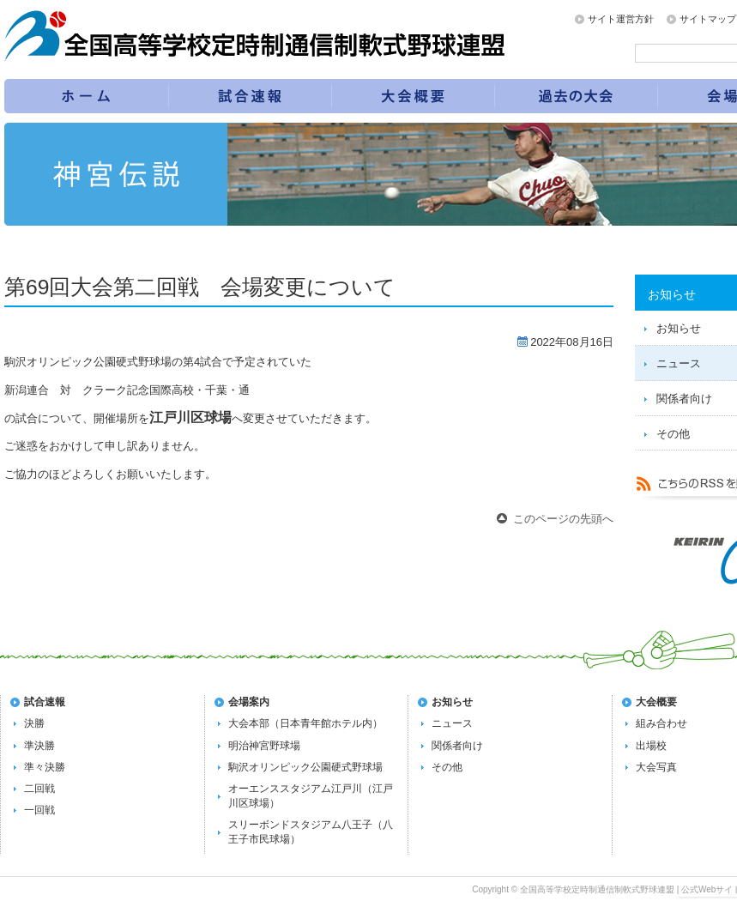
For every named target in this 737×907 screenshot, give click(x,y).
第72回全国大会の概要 (413, 96)
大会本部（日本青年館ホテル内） (305, 723)
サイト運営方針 (621, 19)
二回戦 (39, 789)
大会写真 (656, 767)
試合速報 (250, 96)
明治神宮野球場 (264, 746)
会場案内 (248, 702)
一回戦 (39, 810)
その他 (447, 767)
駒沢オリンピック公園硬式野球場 (305, 767)
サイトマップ (708, 19)
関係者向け (457, 746)
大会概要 (656, 702)
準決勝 (39, 746)
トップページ (86, 96)
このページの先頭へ (563, 518)
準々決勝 (44, 767)
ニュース (452, 723)
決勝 (34, 723)
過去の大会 (576, 96)
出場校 (651, 746)
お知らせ (452, 702)
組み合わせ (661, 723)
